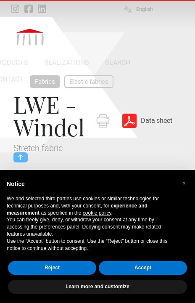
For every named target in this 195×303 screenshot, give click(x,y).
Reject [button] (52, 268)
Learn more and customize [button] (97, 287)
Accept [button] (142, 268)
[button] (184, 183)
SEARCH (117, 62)
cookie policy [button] (97, 213)
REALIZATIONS (66, 62)
